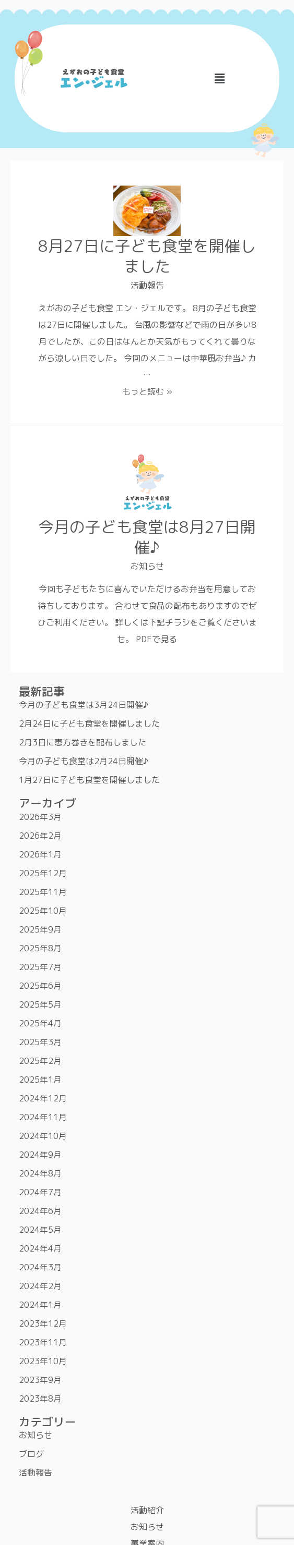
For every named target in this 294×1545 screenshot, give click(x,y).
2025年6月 (40, 985)
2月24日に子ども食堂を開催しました (89, 723)
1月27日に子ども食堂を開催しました (89, 780)
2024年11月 (43, 1117)
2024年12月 (43, 1098)
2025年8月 (40, 948)
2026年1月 (40, 854)
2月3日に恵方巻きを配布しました (82, 742)
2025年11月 (43, 892)
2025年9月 (40, 929)
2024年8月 (40, 1173)
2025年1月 (40, 1079)
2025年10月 (43, 910)
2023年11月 (43, 1342)
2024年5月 (40, 1229)
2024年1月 (40, 1304)
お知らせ (147, 566)
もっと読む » (147, 391)
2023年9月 (40, 1379)
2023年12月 (43, 1323)
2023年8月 (40, 1398)
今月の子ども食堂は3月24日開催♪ (83, 704)
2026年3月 (40, 817)
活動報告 (147, 285)
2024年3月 (40, 1267)
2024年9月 (40, 1154)
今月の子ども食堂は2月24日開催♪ (83, 761)
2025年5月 (40, 1004)
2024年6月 (40, 1211)
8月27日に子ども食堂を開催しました (147, 256)
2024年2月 (40, 1286)
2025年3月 (40, 1042)
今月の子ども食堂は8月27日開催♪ (147, 537)
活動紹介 (147, 1510)
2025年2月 (40, 1060)
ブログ (31, 1454)
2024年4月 (40, 1248)
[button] (220, 78)
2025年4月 (40, 1023)
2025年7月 (40, 967)
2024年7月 (40, 1192)
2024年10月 (43, 1136)
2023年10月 (43, 1361)
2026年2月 (40, 835)
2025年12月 (43, 873)
